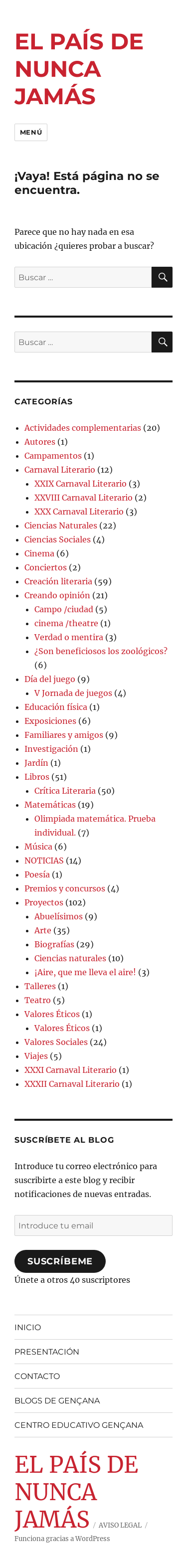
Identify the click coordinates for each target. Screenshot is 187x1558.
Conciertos (45, 567)
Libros (36, 777)
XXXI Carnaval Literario (70, 1070)
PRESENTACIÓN (46, 1352)
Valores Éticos (52, 1014)
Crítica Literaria (65, 791)
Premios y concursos (64, 888)
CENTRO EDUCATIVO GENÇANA (78, 1425)
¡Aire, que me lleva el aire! (85, 972)
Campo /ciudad (63, 609)
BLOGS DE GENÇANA (57, 1400)
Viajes (36, 1056)
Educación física (55, 707)
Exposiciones (50, 721)
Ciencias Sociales (57, 539)
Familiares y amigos (63, 735)
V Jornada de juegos (73, 693)
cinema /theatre (66, 623)
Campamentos (53, 456)
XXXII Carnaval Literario (72, 1084)
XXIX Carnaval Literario (80, 484)
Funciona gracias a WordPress (62, 1539)
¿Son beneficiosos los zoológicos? (101, 651)
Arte (42, 930)
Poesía (37, 874)
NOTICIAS (44, 861)
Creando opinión (57, 595)
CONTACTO (37, 1376)
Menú (31, 132)
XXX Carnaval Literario (79, 512)
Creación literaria (58, 581)
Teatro (37, 1000)
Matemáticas (50, 805)
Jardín (36, 763)
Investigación (51, 749)
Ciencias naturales (70, 958)
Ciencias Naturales (60, 525)
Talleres (40, 986)
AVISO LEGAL (120, 1525)
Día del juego (49, 679)
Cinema (39, 553)
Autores (39, 442)
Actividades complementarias (82, 428)
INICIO (27, 1327)
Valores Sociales (56, 1042)
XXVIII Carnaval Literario (83, 498)
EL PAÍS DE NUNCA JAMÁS (79, 68)
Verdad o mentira (68, 637)
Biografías (54, 944)
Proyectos (43, 902)
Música (38, 847)
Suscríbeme (60, 1261)
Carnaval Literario (59, 470)
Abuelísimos (58, 916)
